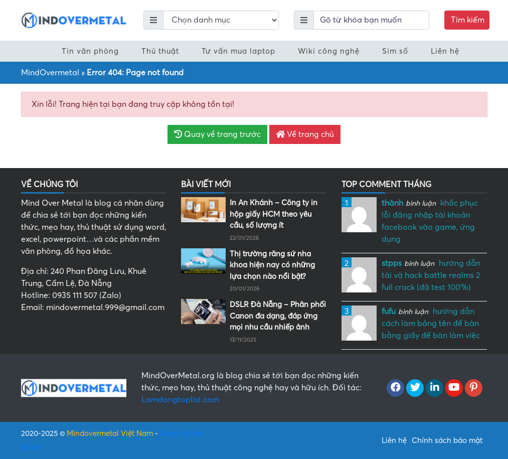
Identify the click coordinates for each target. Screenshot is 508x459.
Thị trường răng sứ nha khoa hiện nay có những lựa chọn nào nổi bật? (272, 265)
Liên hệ (445, 51)
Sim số (395, 51)
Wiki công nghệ (329, 51)
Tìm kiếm (467, 20)
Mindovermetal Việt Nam (110, 433)
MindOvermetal (50, 72)
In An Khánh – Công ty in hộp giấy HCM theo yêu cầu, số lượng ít (273, 214)
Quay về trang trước (217, 134)
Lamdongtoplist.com (180, 399)
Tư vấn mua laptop (238, 51)
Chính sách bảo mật (447, 440)
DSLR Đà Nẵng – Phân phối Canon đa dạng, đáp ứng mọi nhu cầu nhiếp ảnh (278, 315)
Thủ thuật (160, 51)
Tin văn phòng (90, 51)
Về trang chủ (305, 134)
